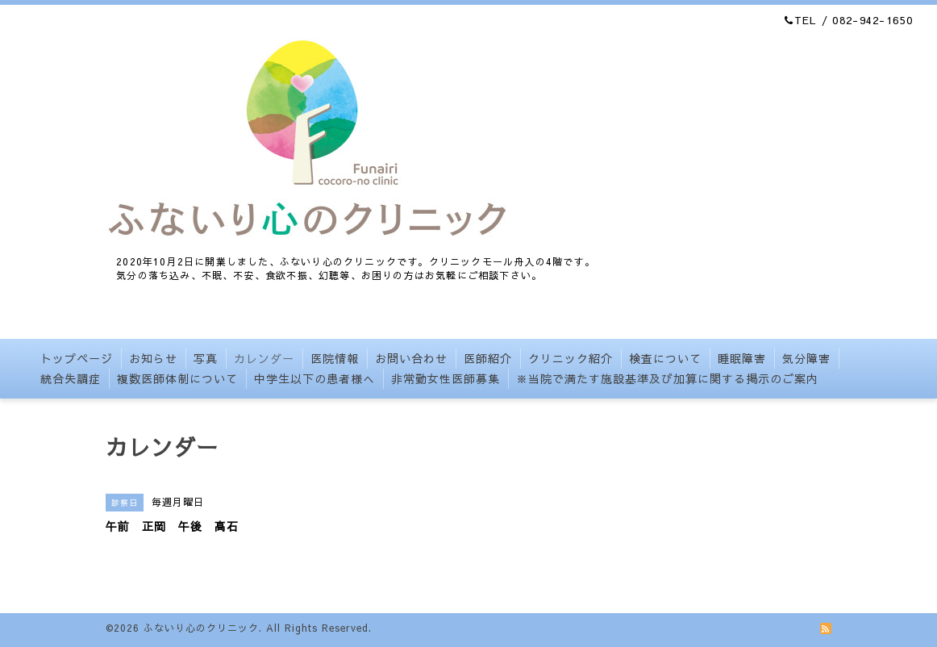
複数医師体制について (177, 378)
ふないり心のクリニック (201, 627)
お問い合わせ (411, 358)
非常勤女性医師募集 (445, 378)
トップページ (76, 358)
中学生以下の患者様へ (314, 378)
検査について (665, 358)
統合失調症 (70, 378)
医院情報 (334, 358)
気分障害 (806, 358)
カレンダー (264, 358)
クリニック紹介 (570, 358)
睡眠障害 (742, 358)
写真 (206, 358)
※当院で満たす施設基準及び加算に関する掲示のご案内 (667, 378)
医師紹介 (488, 358)
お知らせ (153, 358)
